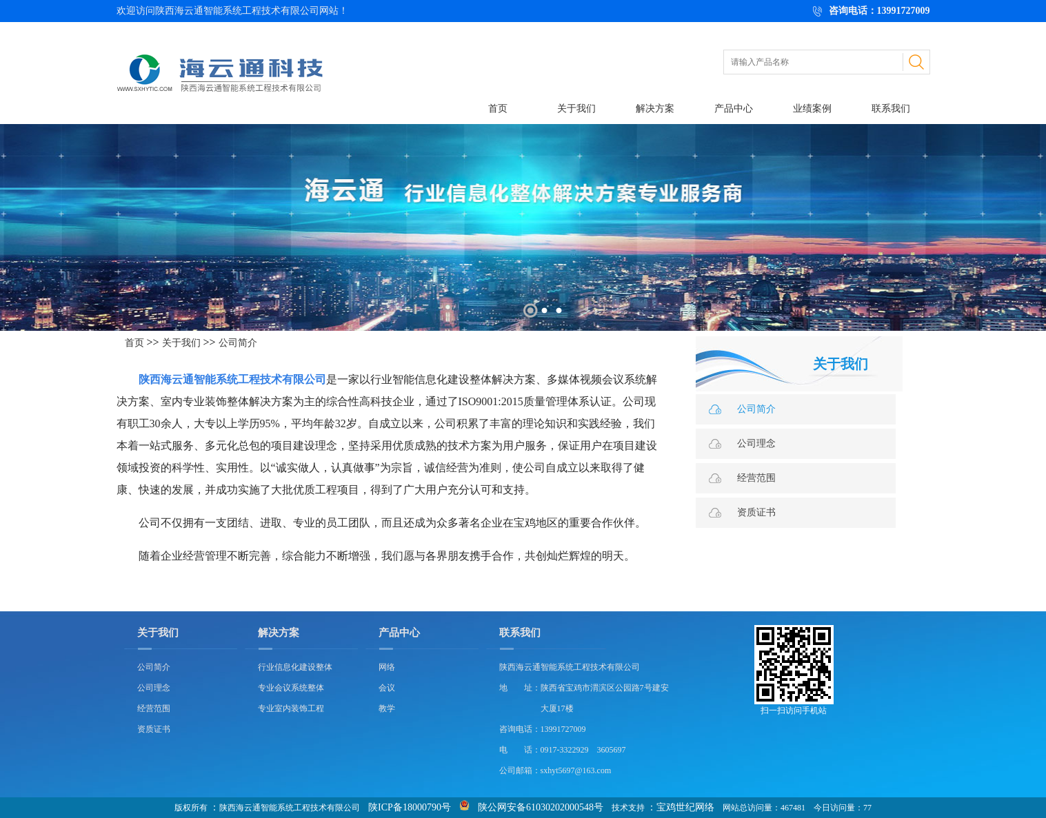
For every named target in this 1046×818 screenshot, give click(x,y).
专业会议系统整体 (291, 688)
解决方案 (655, 108)
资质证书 (756, 512)
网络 (387, 667)
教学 (387, 708)
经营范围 (756, 478)
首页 (497, 108)
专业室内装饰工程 (291, 708)
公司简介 (238, 343)
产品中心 (733, 108)
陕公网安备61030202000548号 (540, 807)
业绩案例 (812, 108)
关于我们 (576, 108)
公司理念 (756, 443)
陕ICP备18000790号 (409, 807)
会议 (387, 688)
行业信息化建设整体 (295, 667)
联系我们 (891, 108)
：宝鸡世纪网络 (680, 807)
